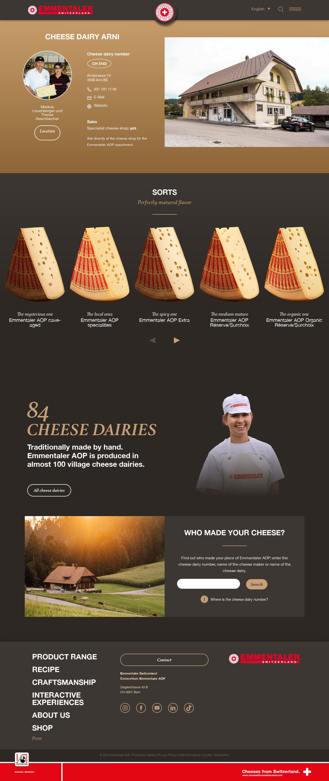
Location (47, 131)
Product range (64, 656)
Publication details (144, 755)
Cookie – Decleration (215, 755)
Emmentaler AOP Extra (164, 320)
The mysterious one (35, 314)
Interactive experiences (58, 698)
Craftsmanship (64, 682)
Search (256, 584)
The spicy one (164, 314)
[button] (152, 340)
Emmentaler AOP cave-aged (35, 322)
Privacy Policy (167, 755)
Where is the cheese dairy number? (239, 599)
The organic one (294, 314)
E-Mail (99, 97)
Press (37, 738)
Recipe (45, 669)
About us (51, 715)
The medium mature (229, 314)
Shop (42, 727)
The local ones (100, 314)
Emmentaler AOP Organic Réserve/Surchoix (294, 322)
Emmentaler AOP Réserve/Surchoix (229, 322)
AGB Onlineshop (189, 755)
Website (100, 105)
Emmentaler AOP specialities (99, 322)
